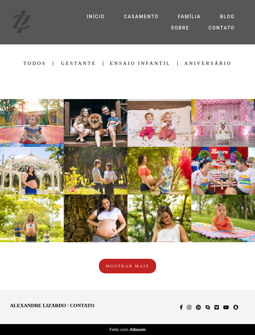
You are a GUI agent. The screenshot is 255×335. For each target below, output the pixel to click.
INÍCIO (96, 16)
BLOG (227, 16)
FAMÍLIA (189, 16)
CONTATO (222, 27)
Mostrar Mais (127, 266)
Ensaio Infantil (140, 63)
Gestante (78, 63)
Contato (82, 305)
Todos (34, 63)
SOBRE (180, 27)
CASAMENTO (141, 16)
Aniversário (208, 63)
